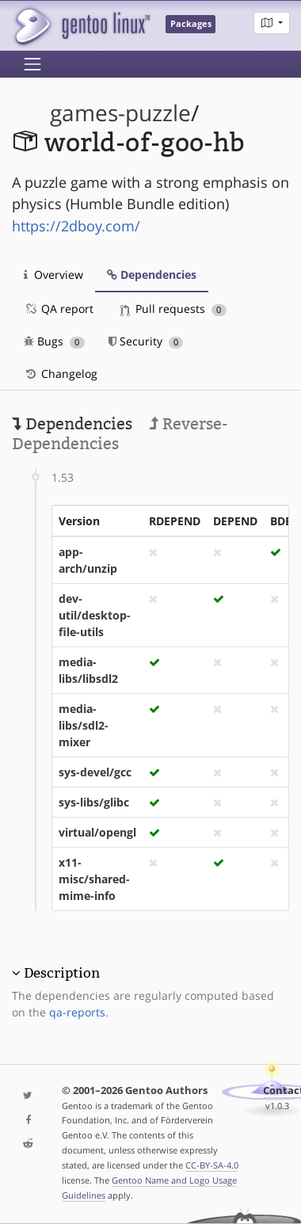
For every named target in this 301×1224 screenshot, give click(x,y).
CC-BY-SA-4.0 (211, 1165)
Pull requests (173, 308)
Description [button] (62, 973)
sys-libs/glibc (94, 802)
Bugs (54, 341)
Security (146, 341)
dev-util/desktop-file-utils (95, 615)
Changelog (60, 373)
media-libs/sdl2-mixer (84, 725)
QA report (58, 308)
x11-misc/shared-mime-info (94, 879)
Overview (53, 274)
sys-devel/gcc (95, 772)
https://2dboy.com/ (76, 225)
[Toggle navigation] (32, 64)
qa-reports (77, 1012)
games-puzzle (120, 113)
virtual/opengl (97, 832)
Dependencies (151, 274)
